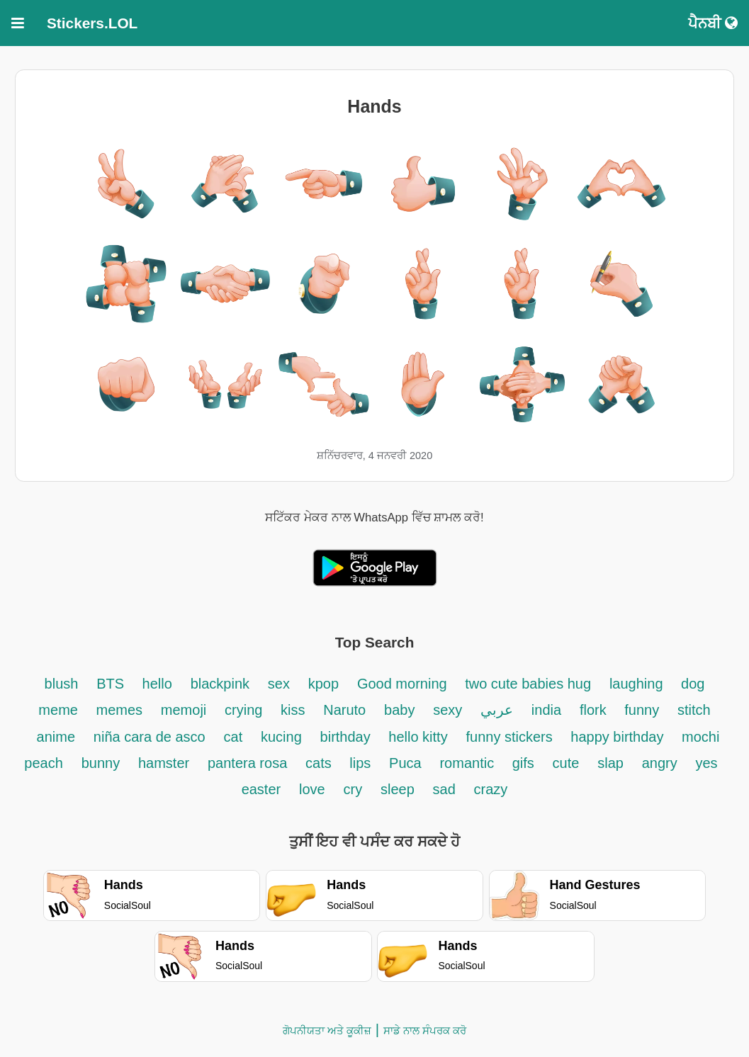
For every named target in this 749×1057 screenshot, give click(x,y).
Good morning (404, 683)
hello (157, 683)
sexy (447, 710)
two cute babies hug (528, 683)
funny (641, 710)
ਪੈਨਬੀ (713, 23)
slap (610, 763)
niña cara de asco (149, 737)
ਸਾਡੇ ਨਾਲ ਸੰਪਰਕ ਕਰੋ (425, 1030)
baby (399, 710)
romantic (468, 763)
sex (279, 683)
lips (360, 763)
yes (707, 763)
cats (320, 763)
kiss (293, 710)
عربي (496, 710)
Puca (405, 763)
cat (233, 737)
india (546, 710)
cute (566, 763)
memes (119, 710)
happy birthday (619, 737)
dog (692, 683)
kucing (281, 737)
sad (444, 789)
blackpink (220, 683)
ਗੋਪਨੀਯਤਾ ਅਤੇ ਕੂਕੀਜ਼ (327, 1030)
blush (62, 683)
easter (261, 789)
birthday (347, 737)
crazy (491, 789)
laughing (638, 683)
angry (659, 763)
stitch (694, 710)
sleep (398, 789)
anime (56, 737)
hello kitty (417, 737)
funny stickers (511, 737)
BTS (112, 683)
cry (352, 789)
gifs (523, 763)
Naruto (344, 710)
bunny (100, 763)
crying (245, 710)
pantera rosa (247, 763)
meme (59, 710)
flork (595, 710)
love (312, 789)
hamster (163, 763)
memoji (183, 710)
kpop (323, 683)
